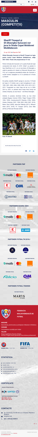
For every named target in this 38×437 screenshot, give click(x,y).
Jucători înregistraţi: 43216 (10, 369)
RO (32, 4)
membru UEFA (4, 348)
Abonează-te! (9, 1)
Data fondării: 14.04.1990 (9, 363)
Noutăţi (10, 18)
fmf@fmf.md (8, 416)
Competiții (16, 18)
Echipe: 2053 (6, 365)
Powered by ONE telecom (32, 432)
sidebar (5, 34)
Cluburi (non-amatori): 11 (9, 371)
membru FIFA (23, 348)
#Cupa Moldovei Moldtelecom (13, 145)
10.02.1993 (12, 348)
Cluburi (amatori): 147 (9, 367)
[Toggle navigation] (35, 10)
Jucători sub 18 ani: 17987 (10, 373)
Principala (4, 18)
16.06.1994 (30, 348)
